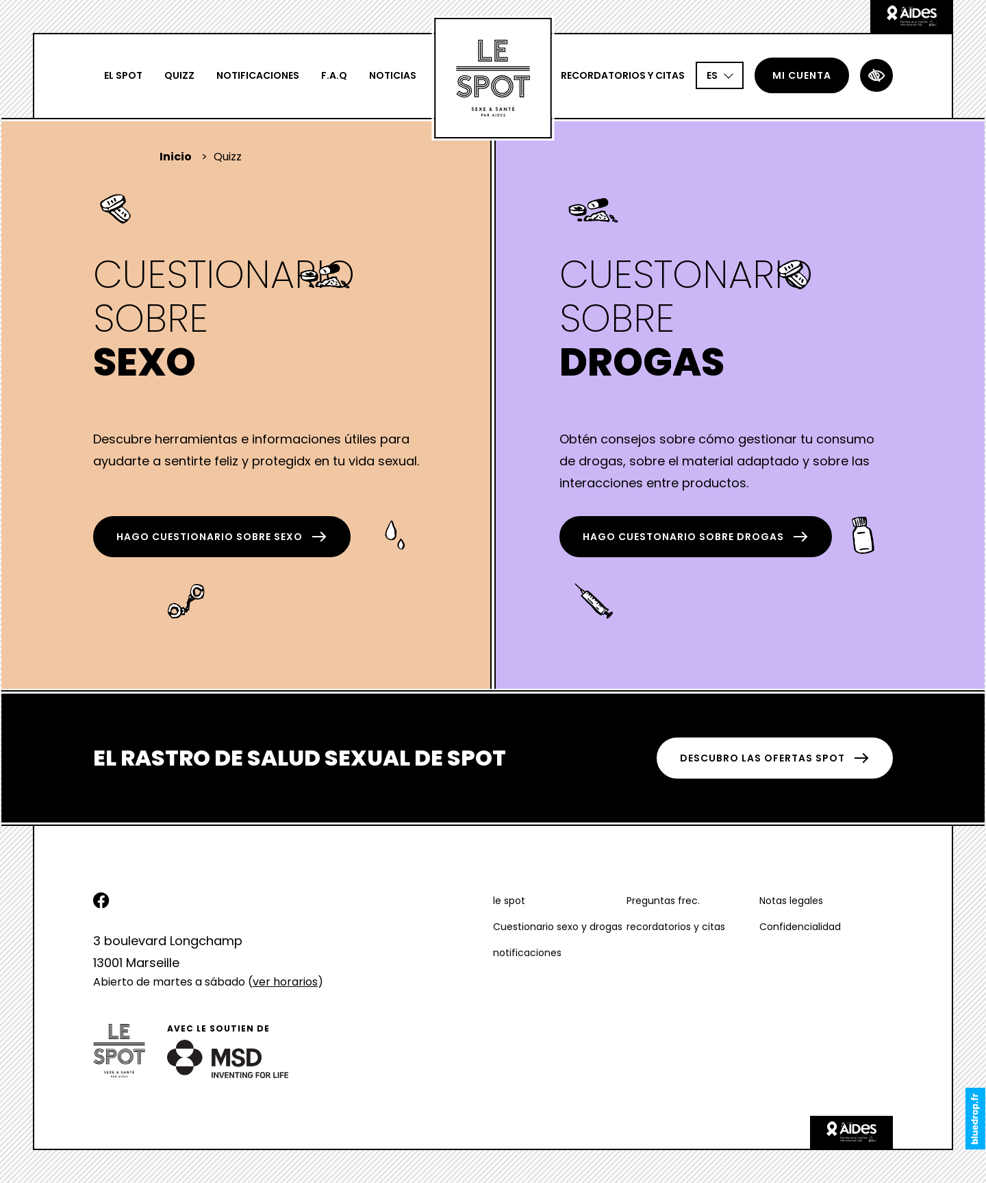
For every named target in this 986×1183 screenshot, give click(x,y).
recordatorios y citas (623, 75)
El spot (123, 75)
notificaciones (257, 75)
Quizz (179, 75)
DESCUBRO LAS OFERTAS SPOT (775, 758)
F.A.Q (334, 75)
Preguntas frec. (663, 900)
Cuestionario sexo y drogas (557, 927)
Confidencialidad (800, 927)
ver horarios (285, 982)
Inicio (176, 156)
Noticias (392, 75)
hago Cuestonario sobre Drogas (696, 536)
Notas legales (791, 900)
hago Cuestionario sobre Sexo (221, 536)
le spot (509, 900)
